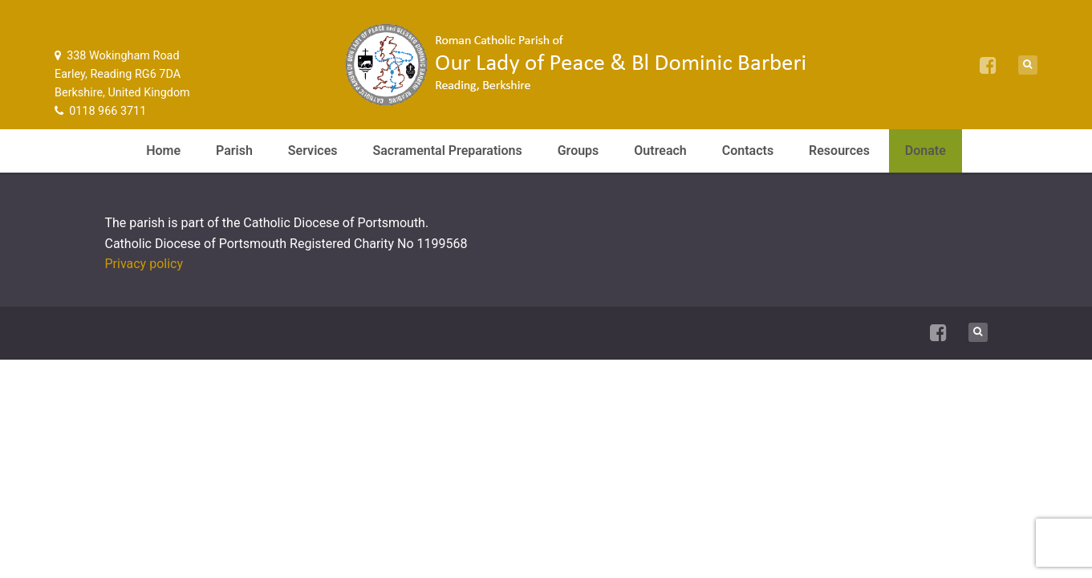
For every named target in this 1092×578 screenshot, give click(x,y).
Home (163, 150)
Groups (578, 150)
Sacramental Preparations (447, 150)
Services (313, 150)
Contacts (747, 150)
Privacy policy (144, 263)
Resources (839, 150)
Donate (925, 150)
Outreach (660, 150)
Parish (234, 150)
